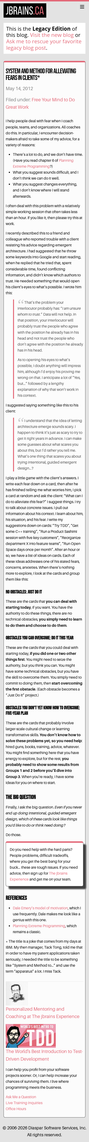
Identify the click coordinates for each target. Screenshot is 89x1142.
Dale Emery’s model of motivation (40, 908)
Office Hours (16, 1109)
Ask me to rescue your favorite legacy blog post (43, 44)
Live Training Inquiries (24, 1103)
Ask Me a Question (21, 1097)
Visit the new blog (52, 35)
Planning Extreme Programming (39, 926)
